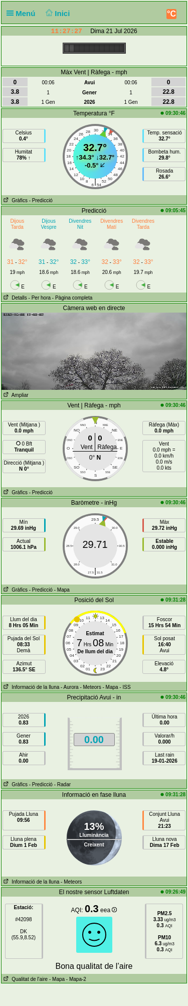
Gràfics (15, 200)
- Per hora (40, 298)
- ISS (124, 687)
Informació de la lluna (30, 687)
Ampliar (15, 395)
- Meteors (90, 687)
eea (108, 910)
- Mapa (62, 590)
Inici (57, 13)
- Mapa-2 (75, 979)
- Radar (62, 784)
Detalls (14, 298)
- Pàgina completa (72, 298)
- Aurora (70, 687)
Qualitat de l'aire (25, 979)
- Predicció (41, 200)
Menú (23, 13)
